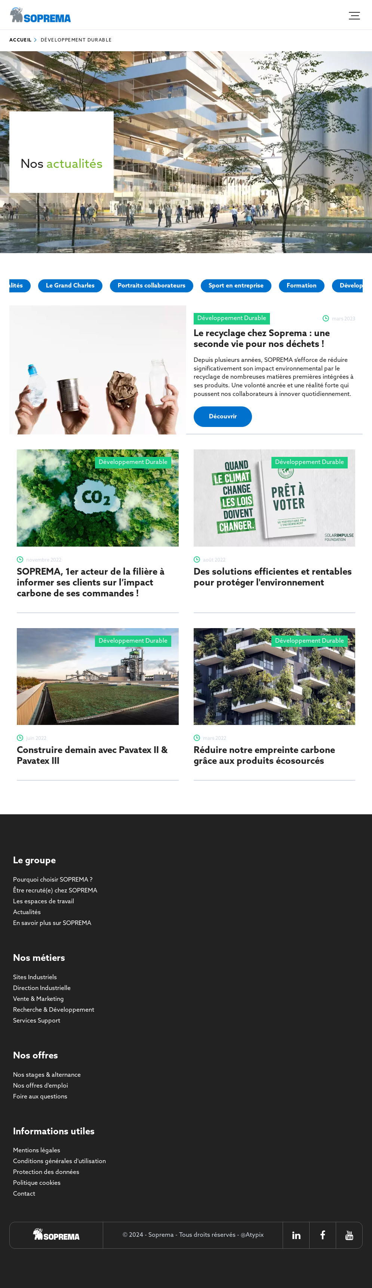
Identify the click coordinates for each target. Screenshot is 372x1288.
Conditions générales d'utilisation (59, 1161)
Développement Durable (76, 40)
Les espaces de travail (43, 901)
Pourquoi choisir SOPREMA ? (52, 879)
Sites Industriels (35, 977)
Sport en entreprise (236, 285)
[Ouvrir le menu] (353, 15)
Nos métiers (39, 958)
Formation (302, 285)
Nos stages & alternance (47, 1075)
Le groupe (34, 860)
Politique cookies (37, 1183)
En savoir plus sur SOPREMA (52, 923)
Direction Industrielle (42, 988)
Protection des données (46, 1172)
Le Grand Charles (70, 285)
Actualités (27, 912)
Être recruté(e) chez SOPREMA (55, 890)
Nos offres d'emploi (40, 1085)
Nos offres (35, 1056)
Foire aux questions (40, 1096)
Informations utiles (54, 1131)
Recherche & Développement (53, 1010)
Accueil (20, 40)
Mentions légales (36, 1150)
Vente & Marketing (38, 999)
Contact (24, 1194)
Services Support (36, 1020)
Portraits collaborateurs (151, 285)
